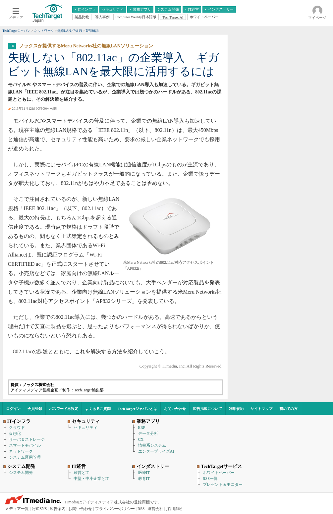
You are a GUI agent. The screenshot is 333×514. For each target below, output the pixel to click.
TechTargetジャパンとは (137, 409)
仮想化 (15, 433)
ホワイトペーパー (219, 472)
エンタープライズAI (156, 451)
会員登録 (35, 409)
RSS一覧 (210, 478)
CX (141, 439)
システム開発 (21, 472)
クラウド (17, 427)
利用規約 (236, 409)
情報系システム (152, 445)
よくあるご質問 (98, 409)
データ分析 (148, 433)
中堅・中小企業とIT (91, 478)
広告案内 (58, 508)
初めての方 (288, 409)
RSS (141, 508)
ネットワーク (21, 451)
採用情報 (174, 508)
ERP (141, 427)
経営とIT (81, 472)
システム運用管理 (25, 457)
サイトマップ (261, 409)
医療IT (144, 472)
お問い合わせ (175, 409)
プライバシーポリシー (115, 508)
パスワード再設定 (63, 409)
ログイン (13, 409)
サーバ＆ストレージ (27, 439)
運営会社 (155, 508)
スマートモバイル (25, 445)
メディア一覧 (17, 508)
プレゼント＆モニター (223, 484)
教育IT (144, 478)
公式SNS (39, 508)
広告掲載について (207, 409)
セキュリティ (85, 427)
